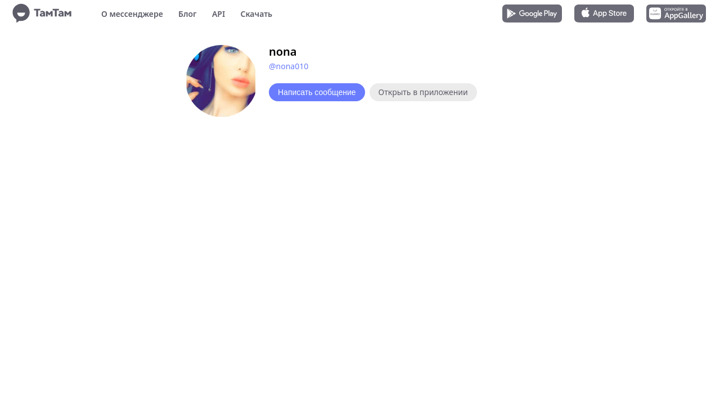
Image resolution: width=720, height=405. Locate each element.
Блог (187, 13)
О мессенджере (132, 13)
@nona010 (288, 66)
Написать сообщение (317, 92)
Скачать (256, 13)
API (218, 13)
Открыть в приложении (423, 92)
